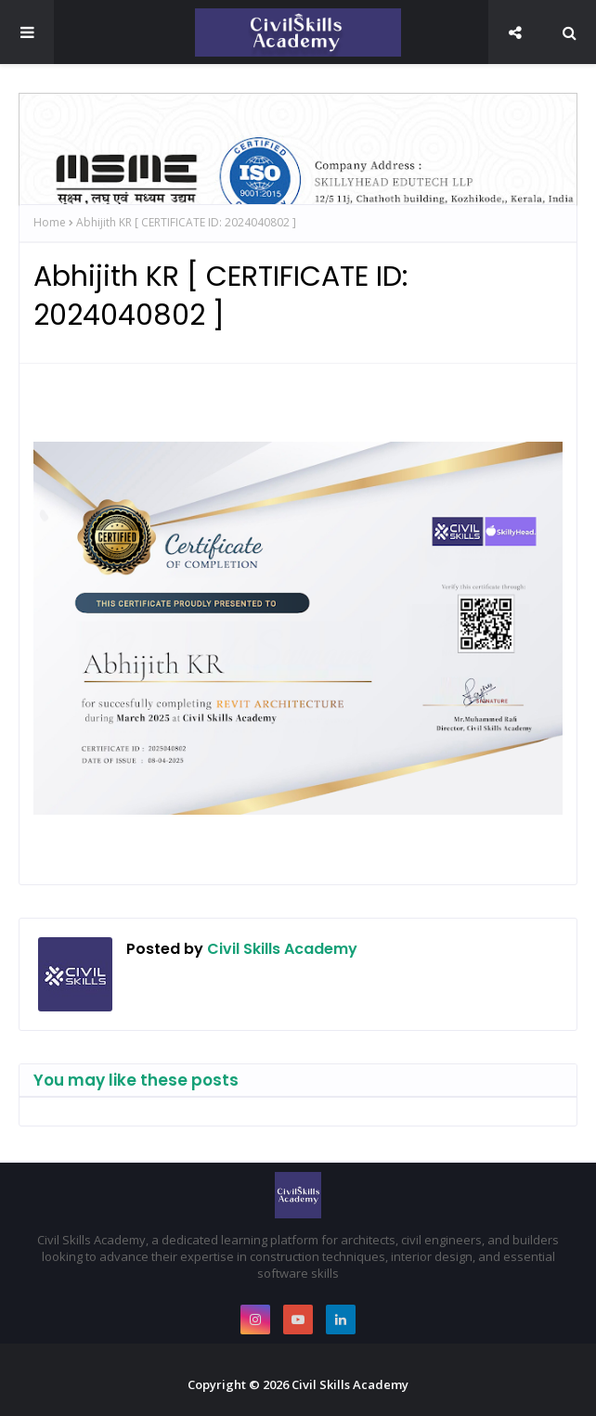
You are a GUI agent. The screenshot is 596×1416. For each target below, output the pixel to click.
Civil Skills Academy (280, 948)
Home (49, 222)
